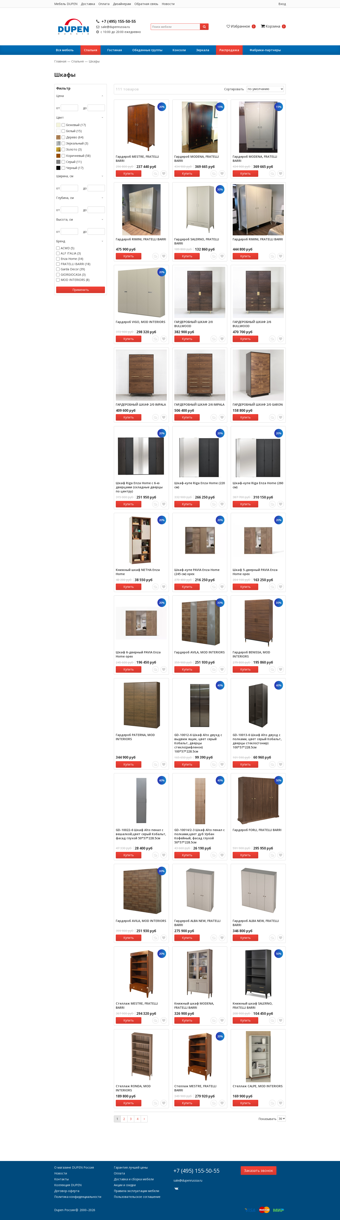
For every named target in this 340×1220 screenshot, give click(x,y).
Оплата (104, 4)
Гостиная (114, 50)
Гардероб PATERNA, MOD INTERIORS (135, 737)
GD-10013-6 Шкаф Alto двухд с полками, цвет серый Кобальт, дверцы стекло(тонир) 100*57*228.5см (257, 741)
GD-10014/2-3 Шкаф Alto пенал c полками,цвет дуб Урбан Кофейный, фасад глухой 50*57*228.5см (199, 836)
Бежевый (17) (76, 125)
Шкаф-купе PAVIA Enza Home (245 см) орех (196, 572)
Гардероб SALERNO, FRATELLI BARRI (196, 241)
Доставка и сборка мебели (134, 1179)
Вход (282, 4)
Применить (80, 290)
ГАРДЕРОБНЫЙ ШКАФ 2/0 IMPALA (141, 404)
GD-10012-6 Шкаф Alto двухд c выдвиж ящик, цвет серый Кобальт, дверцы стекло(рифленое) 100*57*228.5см (198, 743)
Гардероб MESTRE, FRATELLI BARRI (137, 158)
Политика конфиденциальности (77, 1197)
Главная (60, 61)
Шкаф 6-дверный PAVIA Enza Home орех (138, 654)
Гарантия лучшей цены (131, 1167)
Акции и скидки (125, 1185)
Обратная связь (146, 4)
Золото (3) (74, 149)
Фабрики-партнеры (265, 50)
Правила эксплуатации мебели (136, 1191)
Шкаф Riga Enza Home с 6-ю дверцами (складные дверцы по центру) (139, 487)
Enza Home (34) (72, 259)
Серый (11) (74, 162)
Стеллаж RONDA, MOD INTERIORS (133, 1088)
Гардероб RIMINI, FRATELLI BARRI (141, 239)
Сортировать (234, 89)
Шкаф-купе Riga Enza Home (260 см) (258, 485)
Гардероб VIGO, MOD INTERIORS (140, 322)
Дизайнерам (122, 4)
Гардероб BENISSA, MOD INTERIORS (251, 654)
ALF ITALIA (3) (71, 253)
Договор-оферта (66, 1191)
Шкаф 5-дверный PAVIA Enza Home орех (255, 572)
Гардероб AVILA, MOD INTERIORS (199, 652)
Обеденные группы (147, 50)
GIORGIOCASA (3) (73, 274)
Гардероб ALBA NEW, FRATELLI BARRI (197, 923)
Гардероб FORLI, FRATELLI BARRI (257, 830)
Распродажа (229, 50)
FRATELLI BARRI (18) (75, 264)
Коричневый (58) (78, 155)
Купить (128, 173)
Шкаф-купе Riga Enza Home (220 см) (199, 485)
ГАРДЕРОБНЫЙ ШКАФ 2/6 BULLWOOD (252, 324)
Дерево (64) (74, 137)
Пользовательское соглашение (137, 1197)
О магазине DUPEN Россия (74, 1167)
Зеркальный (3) (77, 143)
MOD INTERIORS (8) (75, 280)
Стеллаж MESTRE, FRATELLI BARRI (137, 1005)
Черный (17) (74, 168)
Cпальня (90, 50)
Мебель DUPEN (65, 4)
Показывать (267, 1119)
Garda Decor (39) (73, 269)
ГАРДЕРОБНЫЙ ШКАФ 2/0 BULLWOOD (193, 324)
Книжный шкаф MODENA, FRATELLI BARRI (194, 1005)
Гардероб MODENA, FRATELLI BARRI (196, 158)
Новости (168, 4)
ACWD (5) (67, 248)
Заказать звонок (258, 1170)
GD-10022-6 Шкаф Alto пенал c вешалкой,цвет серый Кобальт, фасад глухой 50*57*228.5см (141, 834)
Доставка (88, 4)
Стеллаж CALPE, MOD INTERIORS (258, 1086)
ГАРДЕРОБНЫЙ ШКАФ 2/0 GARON (258, 404)
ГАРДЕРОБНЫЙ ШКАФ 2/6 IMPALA (199, 404)
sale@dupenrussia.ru (113, 27)
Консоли (179, 50)
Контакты (61, 1179)
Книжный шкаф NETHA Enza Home (138, 572)
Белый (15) (74, 131)
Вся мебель (65, 50)
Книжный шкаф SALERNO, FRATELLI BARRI (253, 1005)
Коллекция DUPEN (68, 1185)
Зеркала (202, 50)
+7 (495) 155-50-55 (116, 21)
